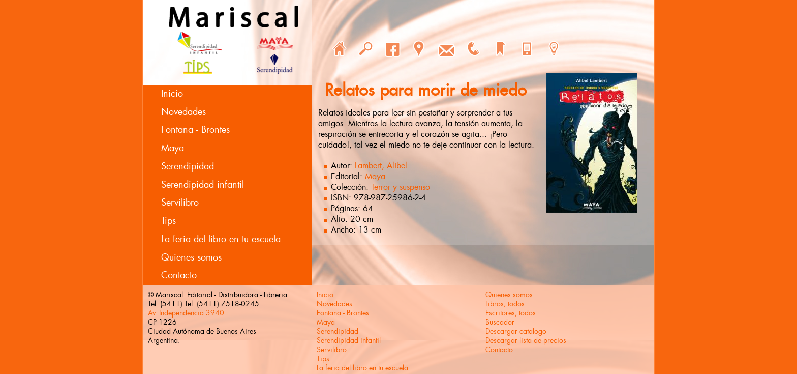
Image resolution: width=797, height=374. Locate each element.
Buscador (499, 322)
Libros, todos (505, 303)
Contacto (179, 275)
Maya (172, 148)
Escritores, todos (510, 313)
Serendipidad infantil (202, 185)
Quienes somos (191, 257)
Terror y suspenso (400, 187)
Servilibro (180, 202)
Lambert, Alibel (381, 165)
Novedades (183, 112)
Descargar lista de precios (525, 340)
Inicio (172, 94)
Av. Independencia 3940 (186, 313)
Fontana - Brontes (195, 130)
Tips (168, 221)
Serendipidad (187, 166)
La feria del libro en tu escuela (221, 239)
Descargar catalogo (515, 331)
